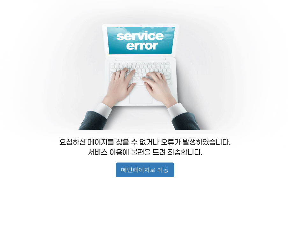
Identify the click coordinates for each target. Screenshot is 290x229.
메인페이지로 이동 (145, 170)
